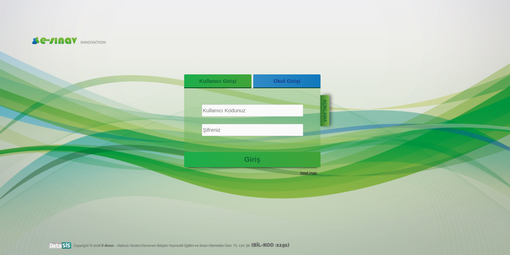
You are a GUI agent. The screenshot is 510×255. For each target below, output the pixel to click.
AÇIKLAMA (324, 110)
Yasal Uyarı (308, 173)
